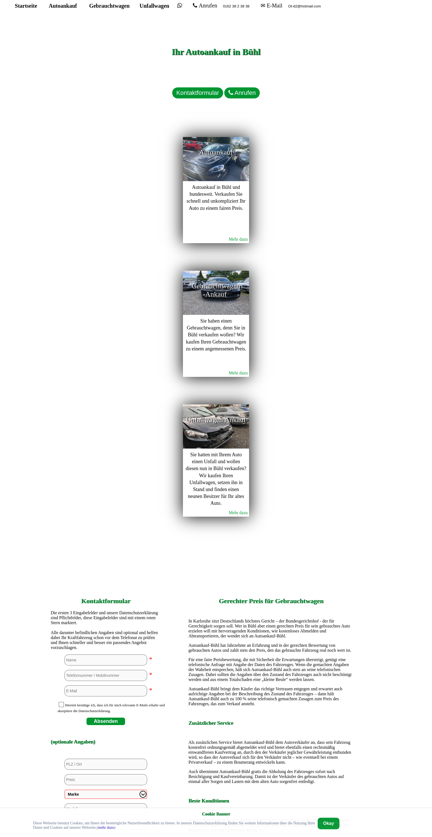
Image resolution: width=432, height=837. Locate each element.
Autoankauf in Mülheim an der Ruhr (271, 737)
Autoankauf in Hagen (271, 672)
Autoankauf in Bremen (271, 615)
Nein (78, 587)
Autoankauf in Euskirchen (271, 662)
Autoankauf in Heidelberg (271, 700)
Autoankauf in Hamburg (271, 681)
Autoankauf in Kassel (271, 709)
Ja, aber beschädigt (107, 587)
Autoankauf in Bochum (271, 606)
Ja (64, 587)
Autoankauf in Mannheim (271, 728)
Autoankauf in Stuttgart (271, 765)
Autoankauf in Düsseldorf (271, 653)
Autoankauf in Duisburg (271, 644)
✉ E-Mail (304, 17)
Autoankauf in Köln (271, 719)
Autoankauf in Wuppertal (271, 784)
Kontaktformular (180, 84)
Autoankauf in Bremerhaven (271, 625)
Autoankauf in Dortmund (271, 634)
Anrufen (235, 17)
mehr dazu (106, 827)
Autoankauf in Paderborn (271, 747)
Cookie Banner (216, 814)
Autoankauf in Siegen (271, 756)
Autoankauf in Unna (271, 775)
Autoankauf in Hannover (271, 690)
